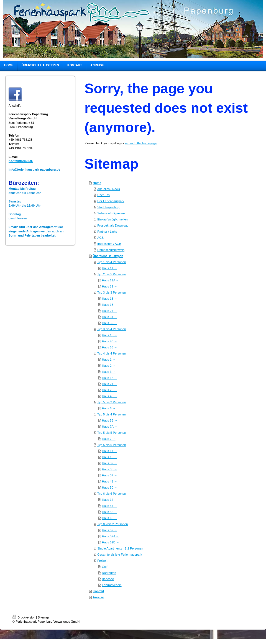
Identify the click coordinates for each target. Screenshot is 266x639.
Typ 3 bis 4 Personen (111, 329)
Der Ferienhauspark (110, 201)
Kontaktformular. (21, 161)
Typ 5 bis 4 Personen (111, 414)
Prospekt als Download (113, 225)
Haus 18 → (109, 304)
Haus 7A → (109, 426)
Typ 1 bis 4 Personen (111, 262)
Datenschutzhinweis (110, 250)
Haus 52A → (110, 536)
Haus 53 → (109, 347)
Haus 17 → (109, 451)
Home (97, 182)
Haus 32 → (109, 463)
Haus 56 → (109, 512)
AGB (100, 237)
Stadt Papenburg (108, 207)
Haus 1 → (109, 359)
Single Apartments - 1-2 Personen (120, 548)
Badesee (108, 579)
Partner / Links (107, 231)
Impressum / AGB (109, 243)
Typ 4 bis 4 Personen (111, 353)
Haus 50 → (109, 487)
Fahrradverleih (112, 585)
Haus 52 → (109, 530)
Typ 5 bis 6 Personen (111, 444)
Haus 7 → (109, 438)
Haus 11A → (110, 280)
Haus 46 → (109, 396)
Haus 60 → (109, 518)
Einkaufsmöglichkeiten (112, 219)
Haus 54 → (109, 505)
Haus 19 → (109, 457)
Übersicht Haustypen (108, 256)
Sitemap (43, 617)
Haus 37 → (109, 475)
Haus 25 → (109, 390)
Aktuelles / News (108, 189)
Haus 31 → (109, 317)
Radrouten (109, 572)
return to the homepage (141, 143)
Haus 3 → (109, 371)
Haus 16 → (109, 377)
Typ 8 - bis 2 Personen (112, 524)
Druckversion (23, 617)
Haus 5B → (109, 420)
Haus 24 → (109, 310)
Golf (105, 566)
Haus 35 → (109, 469)
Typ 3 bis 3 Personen (111, 292)
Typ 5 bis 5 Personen (111, 432)
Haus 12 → (109, 286)
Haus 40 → (109, 341)
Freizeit (102, 560)
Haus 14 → (109, 499)
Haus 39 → (109, 323)
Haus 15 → (109, 335)
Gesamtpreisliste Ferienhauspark (119, 554)
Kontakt (98, 591)
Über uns (103, 195)
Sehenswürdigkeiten (111, 213)
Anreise (98, 597)
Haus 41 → (109, 481)
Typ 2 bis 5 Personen (111, 274)
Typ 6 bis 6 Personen (111, 493)
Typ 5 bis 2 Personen (111, 402)
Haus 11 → (109, 268)
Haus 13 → (109, 298)
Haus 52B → (110, 542)
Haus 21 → (109, 384)
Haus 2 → (109, 365)
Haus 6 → (109, 408)
